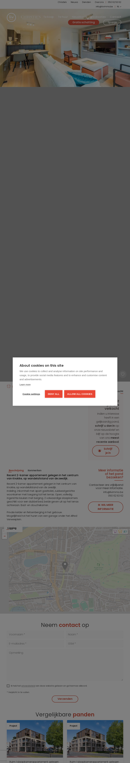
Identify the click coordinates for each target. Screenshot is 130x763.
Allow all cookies (79, 394)
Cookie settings (31, 394)
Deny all (53, 394)
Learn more (24, 384)
